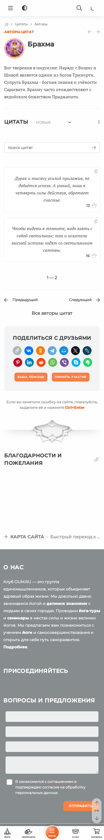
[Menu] (10, 8)
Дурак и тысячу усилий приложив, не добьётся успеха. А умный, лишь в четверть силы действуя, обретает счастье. (52, 189)
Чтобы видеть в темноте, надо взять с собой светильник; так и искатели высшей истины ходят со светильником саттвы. (52, 239)
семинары (18, 618)
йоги (27, 632)
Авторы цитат (19, 32)
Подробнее (15, 646)
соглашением (60, 781)
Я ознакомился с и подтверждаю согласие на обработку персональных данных (50, 787)
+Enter (75, 407)
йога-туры (89, 610)
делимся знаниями (67, 603)
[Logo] (52, 8)
